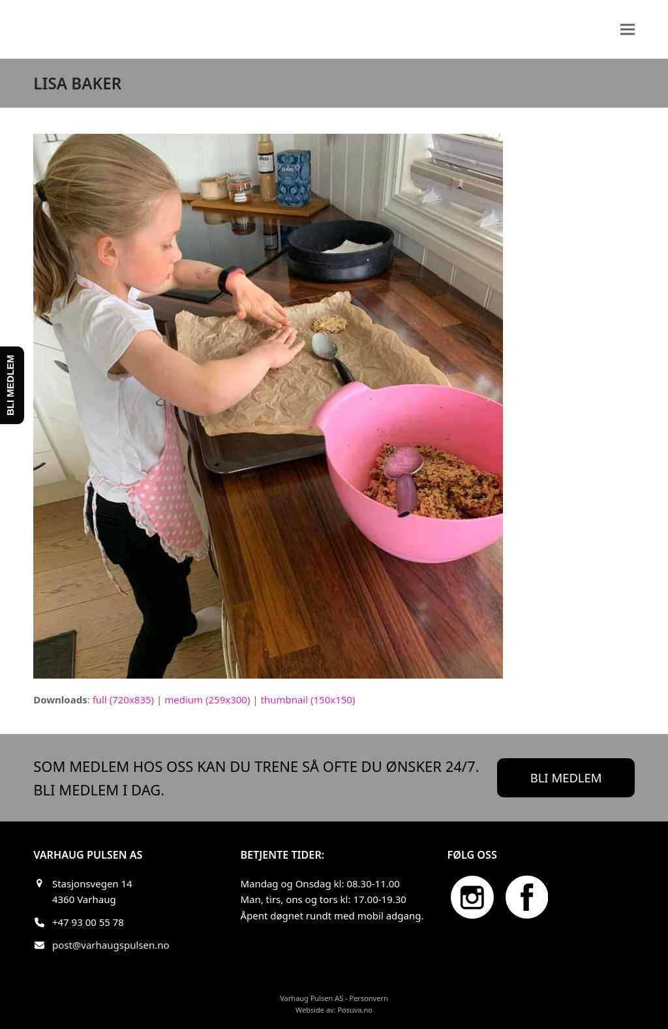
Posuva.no (354, 1010)
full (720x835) (124, 699)
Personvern (368, 998)
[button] (627, 29)
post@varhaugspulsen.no (111, 944)
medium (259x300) (207, 699)
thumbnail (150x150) (307, 699)
